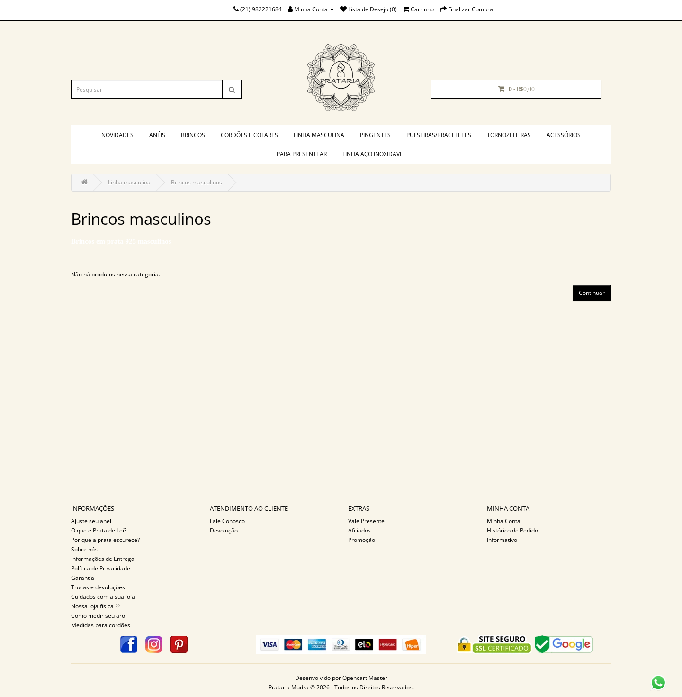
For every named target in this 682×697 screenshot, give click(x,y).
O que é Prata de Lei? (98, 530)
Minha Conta (503, 521)
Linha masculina (319, 135)
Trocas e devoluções (98, 587)
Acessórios (564, 135)
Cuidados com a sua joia (103, 597)
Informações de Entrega (103, 559)
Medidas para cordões (100, 625)
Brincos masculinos (196, 182)
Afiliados (359, 530)
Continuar (592, 293)
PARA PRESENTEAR (302, 154)
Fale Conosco (227, 521)
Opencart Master (364, 678)
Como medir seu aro (98, 616)
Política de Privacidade (100, 568)
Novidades (117, 135)
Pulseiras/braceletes (438, 135)
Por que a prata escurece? (105, 540)
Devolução (224, 530)
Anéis (157, 135)
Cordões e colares (249, 135)
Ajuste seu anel (91, 521)
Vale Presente (366, 521)
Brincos (193, 135)
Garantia (82, 578)
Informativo (502, 540)
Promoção (361, 540)
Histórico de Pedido (512, 530)
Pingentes (375, 135)
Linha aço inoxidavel (374, 154)
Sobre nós (84, 549)
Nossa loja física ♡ (95, 606)
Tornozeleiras (509, 135)
